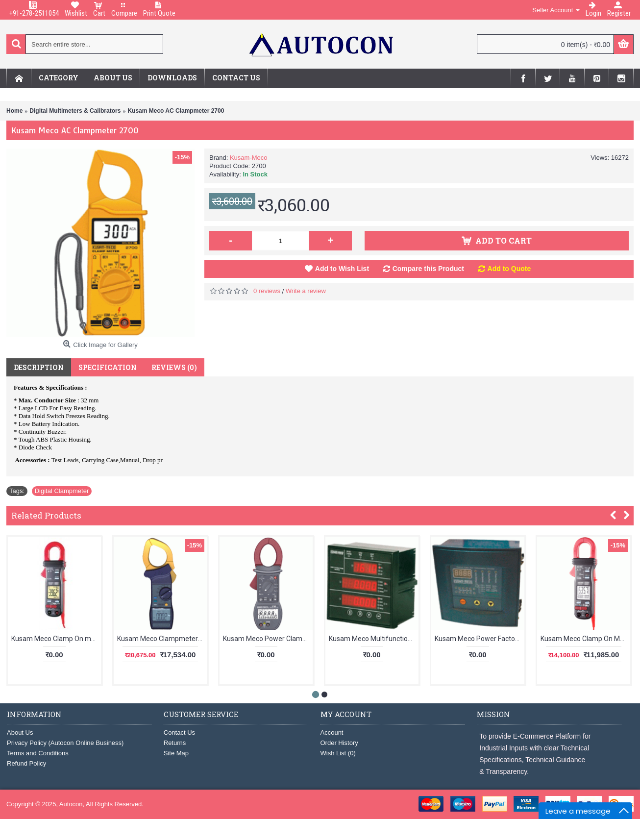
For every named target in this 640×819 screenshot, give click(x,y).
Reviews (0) (174, 367)
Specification (107, 367)
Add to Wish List (342, 269)
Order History (339, 742)
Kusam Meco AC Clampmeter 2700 (175, 110)
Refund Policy (26, 763)
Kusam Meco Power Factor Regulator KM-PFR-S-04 (479, 639)
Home (14, 110)
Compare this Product (428, 269)
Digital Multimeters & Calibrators (75, 110)
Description (39, 367)
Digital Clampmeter (62, 491)
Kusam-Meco (249, 157)
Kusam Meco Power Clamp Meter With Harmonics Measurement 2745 (268, 639)
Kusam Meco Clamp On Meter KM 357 (585, 639)
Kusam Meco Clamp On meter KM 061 (56, 639)
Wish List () (338, 753)
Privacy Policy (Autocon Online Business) (65, 742)
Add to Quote (509, 269)
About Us (20, 732)
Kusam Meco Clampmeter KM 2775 (162, 639)
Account (332, 732)
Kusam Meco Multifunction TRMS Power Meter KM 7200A (373, 639)
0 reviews (266, 291)
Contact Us (179, 732)
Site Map (176, 753)
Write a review (306, 291)
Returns (175, 742)
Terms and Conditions (38, 753)
